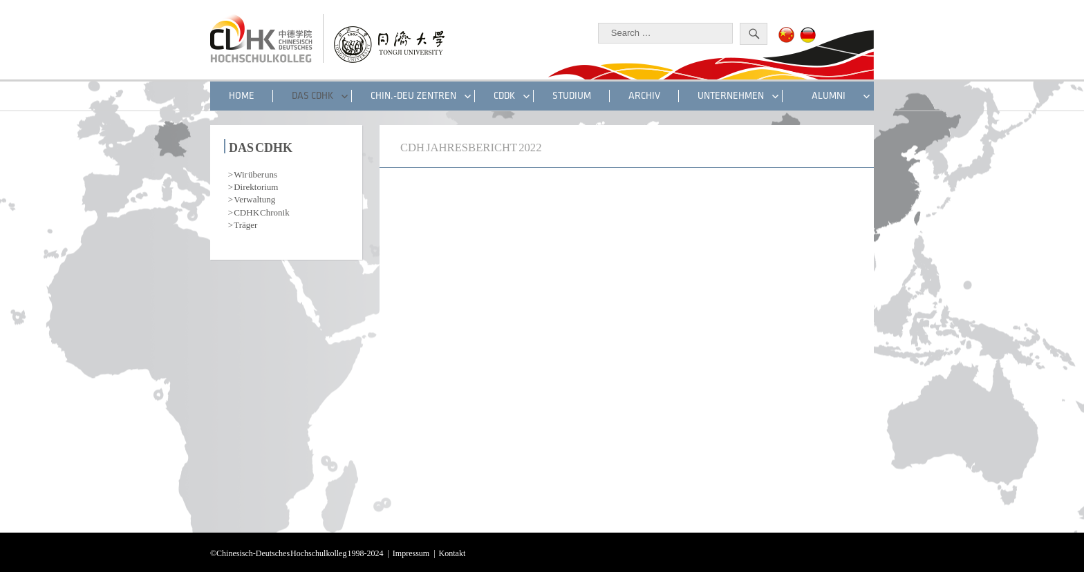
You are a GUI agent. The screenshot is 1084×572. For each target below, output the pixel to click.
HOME (241, 95)
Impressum (411, 552)
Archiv (644, 95)
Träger (245, 223)
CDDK (504, 95)
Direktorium (256, 185)
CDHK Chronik (261, 211)
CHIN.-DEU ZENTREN (413, 95)
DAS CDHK (312, 95)
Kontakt (452, 552)
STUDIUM (571, 95)
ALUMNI (828, 95)
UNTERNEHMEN (731, 95)
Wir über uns (255, 173)
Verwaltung (254, 197)
